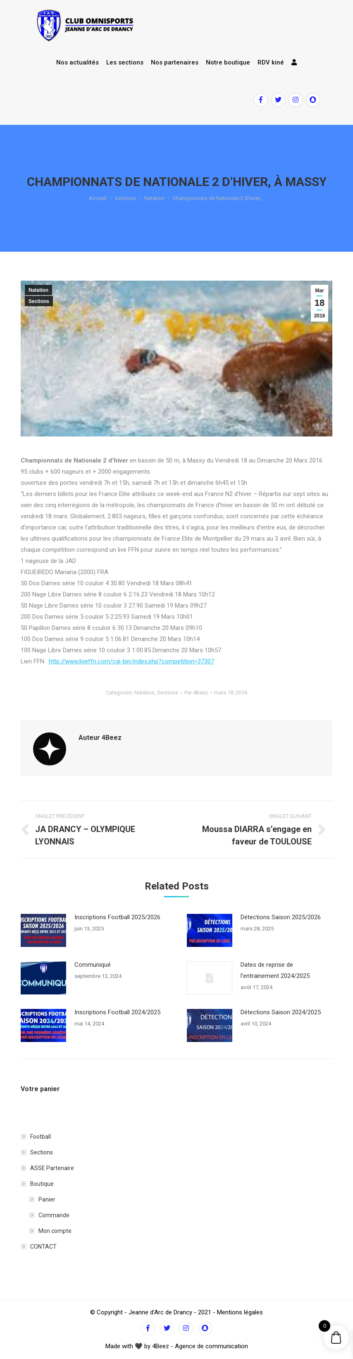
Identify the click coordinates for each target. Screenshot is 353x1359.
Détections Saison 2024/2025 (281, 1012)
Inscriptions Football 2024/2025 (117, 1012)
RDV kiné (271, 62)
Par (196, 692)
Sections (125, 198)
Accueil (98, 198)
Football (40, 1136)
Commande (53, 1215)
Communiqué (92, 964)
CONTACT (43, 1246)
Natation (154, 198)
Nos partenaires (174, 62)
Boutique (42, 1183)
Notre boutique (228, 62)
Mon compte (55, 1231)
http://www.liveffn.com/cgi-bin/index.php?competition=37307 (131, 661)
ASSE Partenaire (52, 1168)
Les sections (124, 62)
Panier (46, 1199)
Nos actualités (77, 62)
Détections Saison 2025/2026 (281, 917)
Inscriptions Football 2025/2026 (117, 917)
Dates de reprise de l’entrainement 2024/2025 (275, 970)
